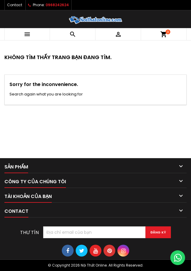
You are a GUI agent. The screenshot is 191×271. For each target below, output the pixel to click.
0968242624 (57, 4)
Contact (14, 4)
